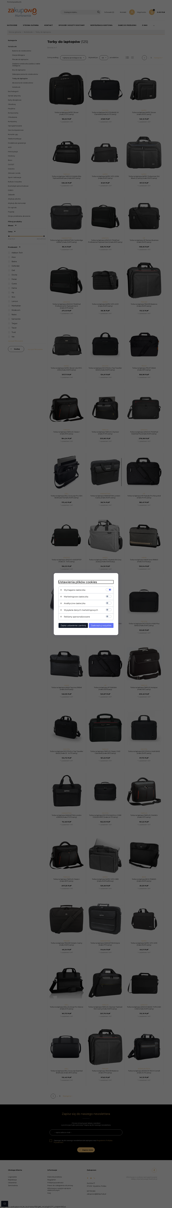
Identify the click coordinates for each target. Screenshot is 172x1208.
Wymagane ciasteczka (74, 590)
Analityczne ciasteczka (74, 603)
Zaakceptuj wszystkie (101, 625)
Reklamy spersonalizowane (77, 617)
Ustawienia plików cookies (78, 582)
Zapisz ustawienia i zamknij (73, 625)
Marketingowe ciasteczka (76, 596)
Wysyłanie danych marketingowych (81, 610)
